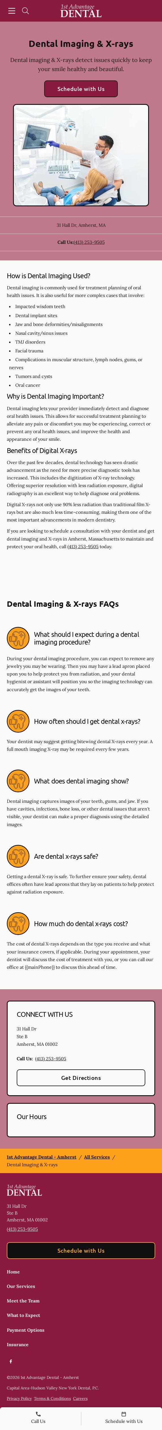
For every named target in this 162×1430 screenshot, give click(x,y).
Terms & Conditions (52, 1398)
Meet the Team (23, 1301)
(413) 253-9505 (89, 242)
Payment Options (25, 1330)
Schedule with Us (81, 88)
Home (13, 1272)
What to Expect (23, 1315)
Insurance (18, 1344)
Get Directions (81, 1077)
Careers (80, 1398)
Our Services (21, 1286)
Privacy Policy (19, 1398)
